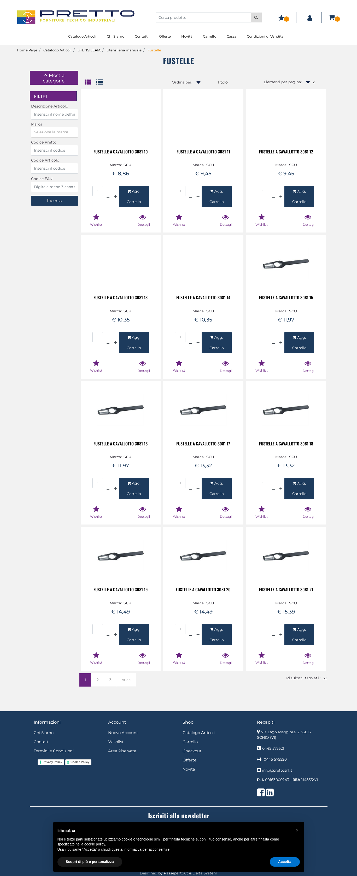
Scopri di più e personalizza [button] (90, 862)
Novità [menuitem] (186, 36)
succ (126, 679)
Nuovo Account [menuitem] (123, 732)
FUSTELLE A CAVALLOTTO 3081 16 (120, 444)
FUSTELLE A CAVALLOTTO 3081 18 (286, 444)
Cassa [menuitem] (231, 36)
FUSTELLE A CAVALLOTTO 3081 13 (120, 298)
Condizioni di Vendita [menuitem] (265, 36)
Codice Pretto (43, 142)
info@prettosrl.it (277, 770)
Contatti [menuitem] (142, 36)
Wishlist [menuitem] (116, 741)
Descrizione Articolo (49, 106)
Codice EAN (41, 178)
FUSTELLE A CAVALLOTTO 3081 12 (286, 152)
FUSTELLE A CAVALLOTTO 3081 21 (286, 590)
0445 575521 (273, 748)
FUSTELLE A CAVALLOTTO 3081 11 (203, 152)
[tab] (54, 78)
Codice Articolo (45, 160)
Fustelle (154, 50)
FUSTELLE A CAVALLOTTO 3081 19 (120, 590)
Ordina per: (182, 82)
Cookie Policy (80, 762)
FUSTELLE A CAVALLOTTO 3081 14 (203, 298)
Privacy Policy (52, 762)
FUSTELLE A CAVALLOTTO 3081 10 (120, 152)
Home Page (27, 50)
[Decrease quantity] (108, 196)
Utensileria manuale (124, 50)
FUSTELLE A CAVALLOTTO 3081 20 (203, 590)
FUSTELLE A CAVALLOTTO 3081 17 (203, 444)
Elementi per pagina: (283, 82)
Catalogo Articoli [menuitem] (82, 36)
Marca (36, 124)
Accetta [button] (284, 862)
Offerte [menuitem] (165, 36)
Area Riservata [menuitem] (122, 750)
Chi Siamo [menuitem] (115, 36)
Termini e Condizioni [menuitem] (54, 750)
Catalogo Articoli (57, 50)
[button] (256, 17)
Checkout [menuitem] (192, 750)
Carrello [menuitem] (209, 36)
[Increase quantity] (115, 196)
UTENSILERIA (89, 50)
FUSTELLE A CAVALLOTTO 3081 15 (286, 298)
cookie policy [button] (94, 844)
